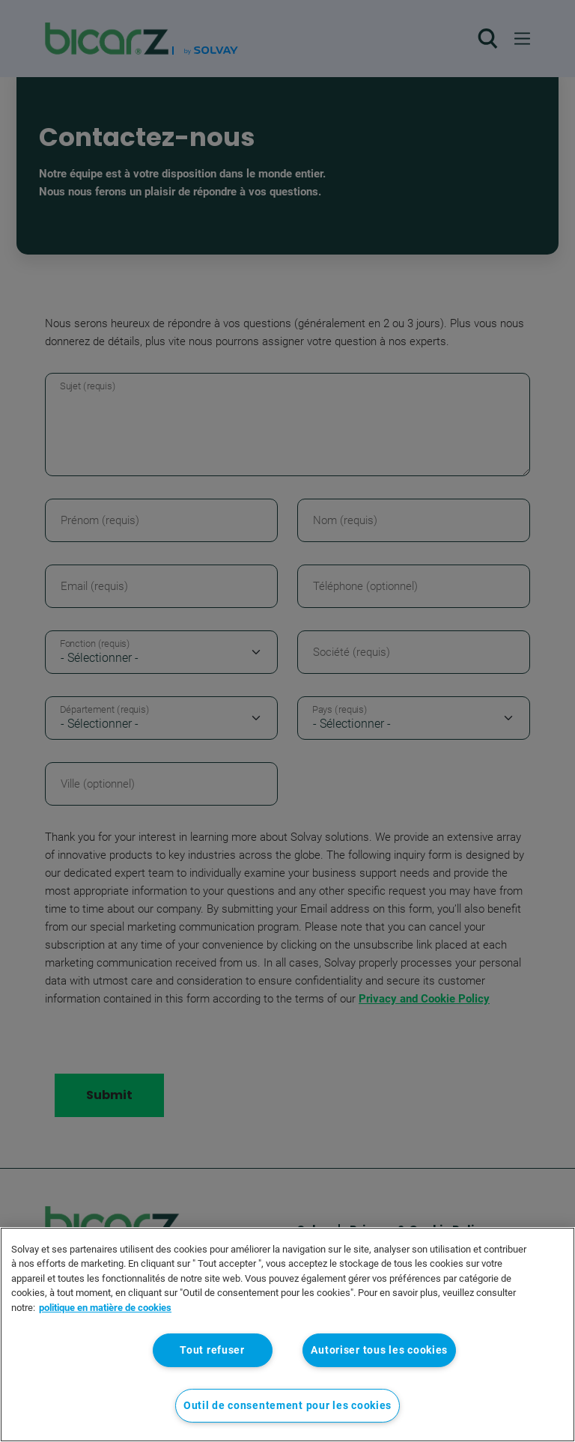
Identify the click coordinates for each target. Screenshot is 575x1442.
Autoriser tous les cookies (379, 1350)
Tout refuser (212, 1350)
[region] (287, 1334)
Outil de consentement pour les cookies (287, 1405)
